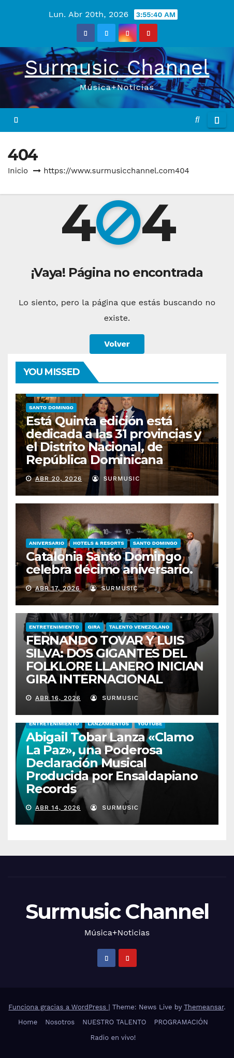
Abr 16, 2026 (58, 698)
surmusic (116, 478)
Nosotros (60, 1022)
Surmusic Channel (117, 67)
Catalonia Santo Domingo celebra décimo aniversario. (109, 563)
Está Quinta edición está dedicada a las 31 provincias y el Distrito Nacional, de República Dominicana (113, 440)
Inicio (18, 170)
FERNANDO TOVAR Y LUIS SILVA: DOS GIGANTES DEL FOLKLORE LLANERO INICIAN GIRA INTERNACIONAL (114, 660)
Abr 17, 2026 (57, 588)
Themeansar (204, 1007)
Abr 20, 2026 (58, 478)
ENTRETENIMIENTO (54, 627)
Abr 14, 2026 (58, 807)
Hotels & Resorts (98, 543)
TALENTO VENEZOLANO (139, 627)
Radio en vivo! (113, 1037)
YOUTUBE (150, 723)
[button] (197, 120)
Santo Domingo (51, 407)
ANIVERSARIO (46, 543)
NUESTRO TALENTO (114, 1022)
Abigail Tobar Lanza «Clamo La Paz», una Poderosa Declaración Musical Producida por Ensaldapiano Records (112, 762)
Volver (117, 344)
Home (27, 1022)
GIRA (94, 627)
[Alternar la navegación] (217, 120)
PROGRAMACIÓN (181, 1022)
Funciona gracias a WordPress (58, 1007)
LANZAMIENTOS (108, 723)
